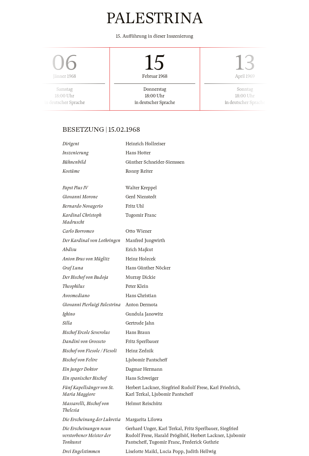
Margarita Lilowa (144, 419)
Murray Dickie (140, 277)
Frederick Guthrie (200, 442)
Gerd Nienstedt (141, 197)
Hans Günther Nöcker (148, 268)
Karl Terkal (137, 394)
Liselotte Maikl (141, 451)
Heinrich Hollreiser (145, 143)
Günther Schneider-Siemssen (155, 162)
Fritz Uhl (135, 206)
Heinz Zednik (140, 351)
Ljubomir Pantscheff (146, 360)
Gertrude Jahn (140, 323)
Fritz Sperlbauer (142, 341)
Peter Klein (137, 286)
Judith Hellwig (201, 451)
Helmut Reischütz (144, 403)
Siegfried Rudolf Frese (184, 387)
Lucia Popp (171, 451)
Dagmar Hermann (144, 369)
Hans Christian (141, 295)
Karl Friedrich (224, 387)
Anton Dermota (142, 304)
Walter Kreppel (141, 187)
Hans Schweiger (142, 378)
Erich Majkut (139, 249)
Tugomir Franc (141, 215)
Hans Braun (138, 332)
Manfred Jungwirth (145, 240)
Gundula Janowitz (144, 314)
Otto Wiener (138, 231)
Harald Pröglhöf (171, 435)
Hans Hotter (138, 153)
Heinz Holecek (141, 259)
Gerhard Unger (141, 428)
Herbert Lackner (142, 387)
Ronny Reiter (139, 171)
